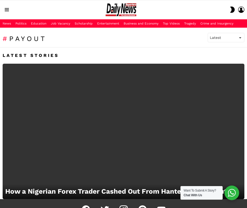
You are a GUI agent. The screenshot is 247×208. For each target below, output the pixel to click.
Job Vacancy (60, 23)
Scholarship (84, 23)
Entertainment (108, 23)
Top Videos (171, 23)
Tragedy (190, 23)
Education (38, 23)
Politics (20, 23)
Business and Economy (141, 23)
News (7, 23)
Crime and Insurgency (216, 23)
